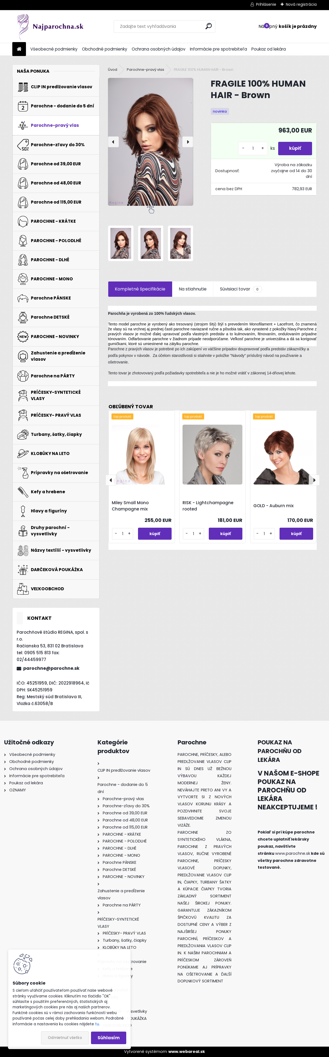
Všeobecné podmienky (54, 49)
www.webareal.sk (186, 1051)
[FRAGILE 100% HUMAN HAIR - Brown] (150, 142)
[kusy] (253, 148)
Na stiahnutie (193, 289)
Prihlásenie (266, 4)
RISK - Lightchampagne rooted (208, 506)
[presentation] (113, 141)
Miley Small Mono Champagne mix (130, 506)
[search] (208, 26)
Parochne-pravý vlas (145, 69)
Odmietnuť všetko (65, 1037)
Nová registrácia (301, 4)
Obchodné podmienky (104, 49)
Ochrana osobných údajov (159, 49)
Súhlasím (109, 1038)
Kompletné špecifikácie (140, 289)
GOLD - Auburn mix (273, 506)
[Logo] (49, 26)
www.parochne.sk (292, 853)
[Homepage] (19, 49)
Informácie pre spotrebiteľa (218, 49)
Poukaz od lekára (268, 49)
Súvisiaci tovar (241, 289)
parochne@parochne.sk (51, 668)
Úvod (112, 69)
